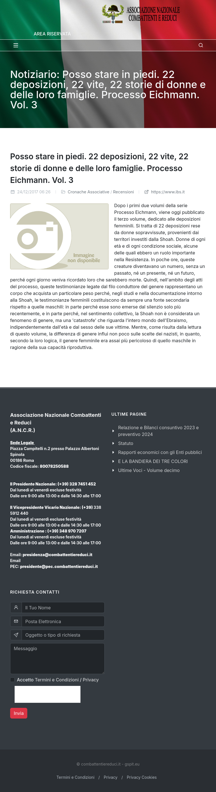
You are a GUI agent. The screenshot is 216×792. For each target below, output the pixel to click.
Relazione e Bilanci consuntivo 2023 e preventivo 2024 (158, 431)
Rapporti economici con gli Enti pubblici (160, 452)
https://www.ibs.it (164, 191)
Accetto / (58, 680)
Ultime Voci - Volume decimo (149, 470)
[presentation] (47, 694)
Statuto (125, 443)
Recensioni (123, 191)
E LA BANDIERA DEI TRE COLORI (153, 461)
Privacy (91, 680)
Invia (19, 713)
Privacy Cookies (142, 777)
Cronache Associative (88, 191)
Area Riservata (52, 34)
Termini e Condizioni (57, 680)
